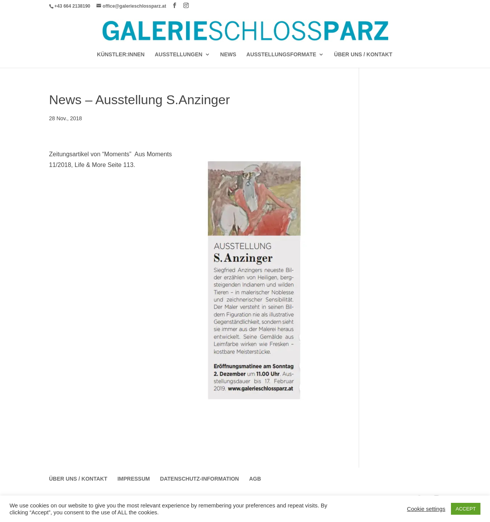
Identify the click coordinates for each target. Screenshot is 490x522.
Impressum (134, 479)
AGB (255, 479)
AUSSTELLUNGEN (178, 54)
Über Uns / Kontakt (363, 54)
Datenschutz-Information (199, 479)
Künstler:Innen (120, 54)
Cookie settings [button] (426, 509)
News (228, 54)
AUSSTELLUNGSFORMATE (282, 54)
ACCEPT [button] (466, 509)
